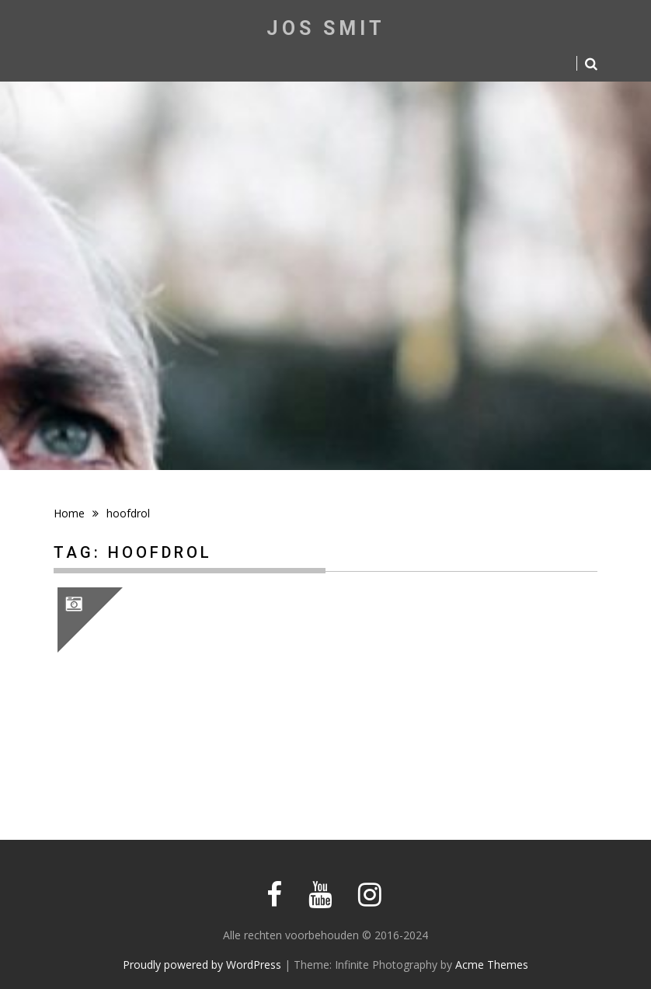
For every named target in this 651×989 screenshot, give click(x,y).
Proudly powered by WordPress (202, 964)
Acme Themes (491, 964)
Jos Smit (325, 28)
